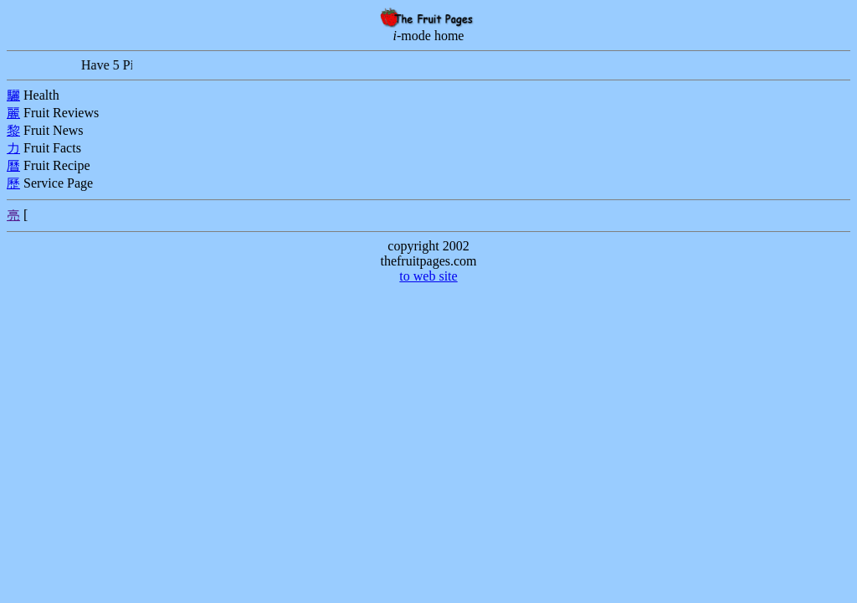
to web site (428, 276)
